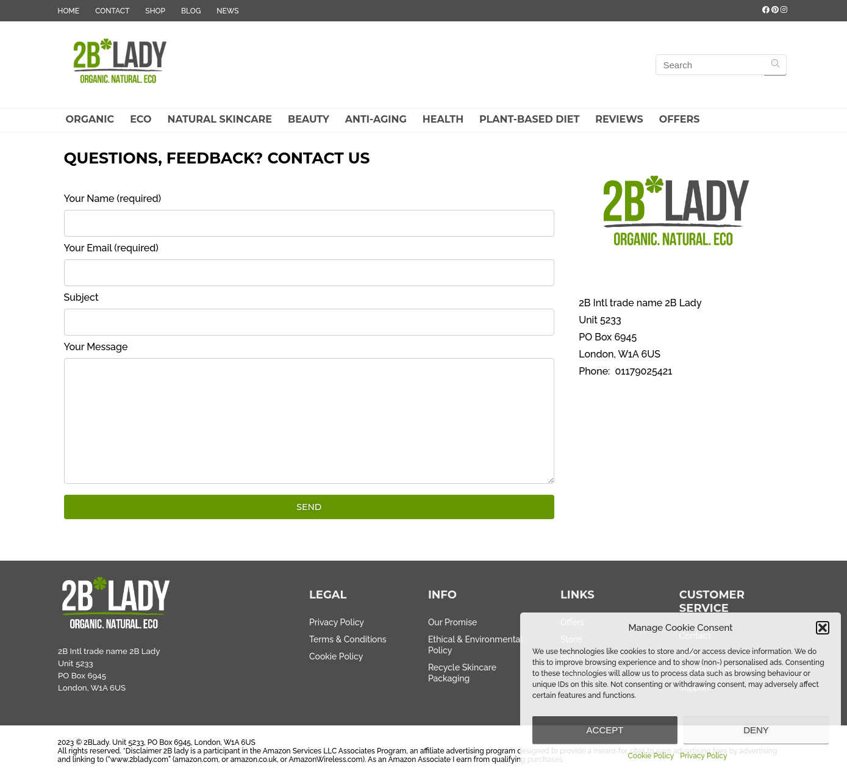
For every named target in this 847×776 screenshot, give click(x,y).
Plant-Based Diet (529, 119)
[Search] (775, 64)
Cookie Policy (651, 756)
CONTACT (112, 11)
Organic (90, 119)
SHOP (155, 11)
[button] (823, 628)
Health (443, 119)
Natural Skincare (219, 119)
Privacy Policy (703, 756)
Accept (605, 730)
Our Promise (452, 622)
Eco (140, 119)
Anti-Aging (376, 119)
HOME (69, 11)
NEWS (227, 11)
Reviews (619, 119)
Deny (756, 730)
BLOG (191, 11)
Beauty (308, 119)
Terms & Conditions (348, 639)
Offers (679, 119)
